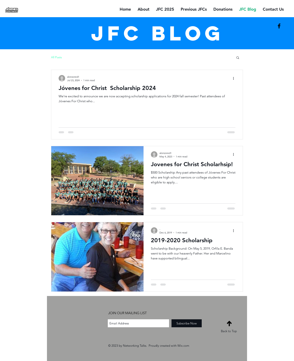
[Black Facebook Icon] (279, 26)
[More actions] (234, 78)
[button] (238, 58)
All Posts (56, 57)
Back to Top (229, 331)
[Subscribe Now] (187, 323)
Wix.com (183, 346)
